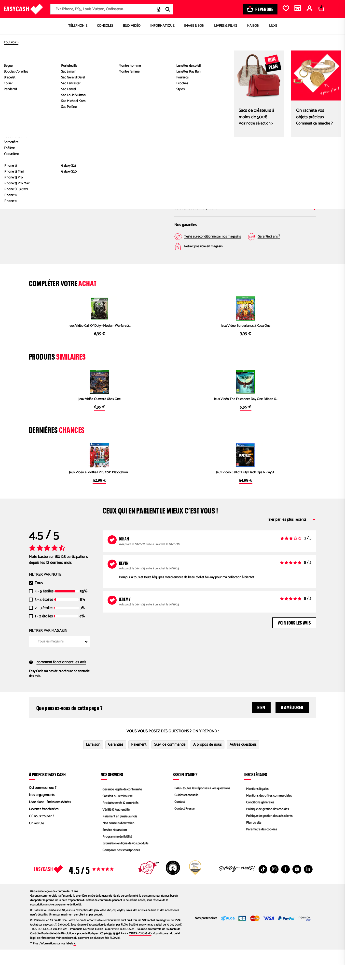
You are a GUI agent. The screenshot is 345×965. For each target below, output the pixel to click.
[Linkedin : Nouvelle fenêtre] (308, 884)
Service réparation (113, 846)
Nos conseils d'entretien (117, 839)
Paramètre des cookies (260, 846)
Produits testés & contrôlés (119, 817)
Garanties (115, 760)
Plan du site (252, 839)
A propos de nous (207, 760)
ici (118, 953)
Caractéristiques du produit (245, 208)
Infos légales (255, 790)
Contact (178, 817)
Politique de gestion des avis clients (268, 832)
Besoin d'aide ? (185, 790)
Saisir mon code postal (220, 172)
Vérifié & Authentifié (115, 824)
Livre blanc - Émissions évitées (50, 817)
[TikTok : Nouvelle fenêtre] (263, 884)
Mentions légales (256, 803)
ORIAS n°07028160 (140, 949)
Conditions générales (259, 817)
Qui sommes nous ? (42, 803)
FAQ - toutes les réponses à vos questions (202, 803)
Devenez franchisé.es (43, 824)
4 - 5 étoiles (44, 607)
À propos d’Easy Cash (47, 790)
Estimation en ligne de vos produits (125, 860)
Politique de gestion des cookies (266, 824)
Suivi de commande (169, 760)
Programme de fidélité (116, 853)
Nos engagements (42, 810)
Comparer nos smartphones (120, 867)
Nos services (112, 790)
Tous (39, 599)
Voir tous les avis (294, 637)
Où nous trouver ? (41, 832)
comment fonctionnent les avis (57, 678)
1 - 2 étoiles (44, 632)
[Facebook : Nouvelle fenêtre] (285, 884)
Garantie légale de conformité (121, 803)
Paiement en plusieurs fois (119, 832)
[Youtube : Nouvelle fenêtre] (296, 884)
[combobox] (111, 9)
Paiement (138, 760)
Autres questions (243, 760)
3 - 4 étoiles (44, 615)
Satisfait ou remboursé (116, 810)
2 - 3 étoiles (44, 624)
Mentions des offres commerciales (268, 810)
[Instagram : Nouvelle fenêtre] (274, 884)
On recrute (36, 839)
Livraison (93, 760)
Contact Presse (183, 824)
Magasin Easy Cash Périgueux (284, 142)
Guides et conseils (185, 810)
